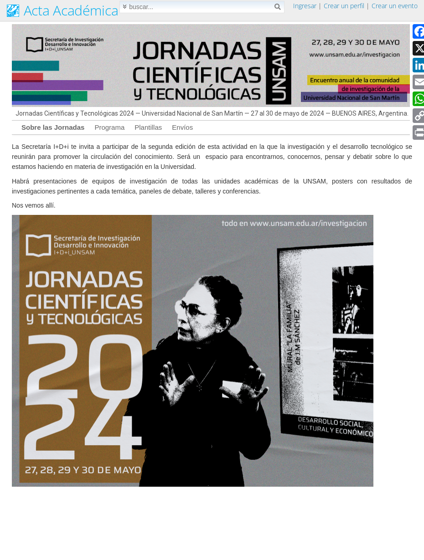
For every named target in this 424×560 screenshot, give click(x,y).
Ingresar (304, 5)
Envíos (182, 127)
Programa (109, 127)
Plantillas (148, 127)
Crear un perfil (344, 5)
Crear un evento (395, 5)
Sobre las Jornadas (52, 127)
